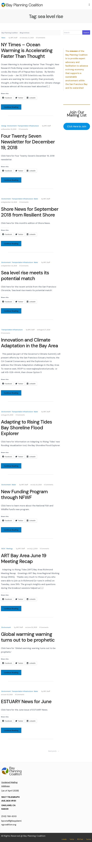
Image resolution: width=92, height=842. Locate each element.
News (3, 38)
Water (36, 199)
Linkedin (64, 839)
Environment (12, 126)
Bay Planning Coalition (10, 33)
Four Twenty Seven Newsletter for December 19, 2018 (28, 142)
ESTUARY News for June (26, 701)
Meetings (9, 548)
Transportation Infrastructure (28, 126)
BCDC (3, 548)
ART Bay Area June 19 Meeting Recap (23, 558)
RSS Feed (80, 839)
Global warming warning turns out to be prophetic (28, 637)
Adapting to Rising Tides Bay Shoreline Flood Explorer (26, 428)
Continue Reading (11, 107)
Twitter (72, 839)
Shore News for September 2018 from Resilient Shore (29, 212)
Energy (3, 126)
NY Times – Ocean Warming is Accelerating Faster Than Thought (26, 50)
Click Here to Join (76, 126)
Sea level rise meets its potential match (25, 276)
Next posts (54, 751)
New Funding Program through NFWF (24, 494)
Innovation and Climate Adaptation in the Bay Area (29, 343)
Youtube (88, 839)
